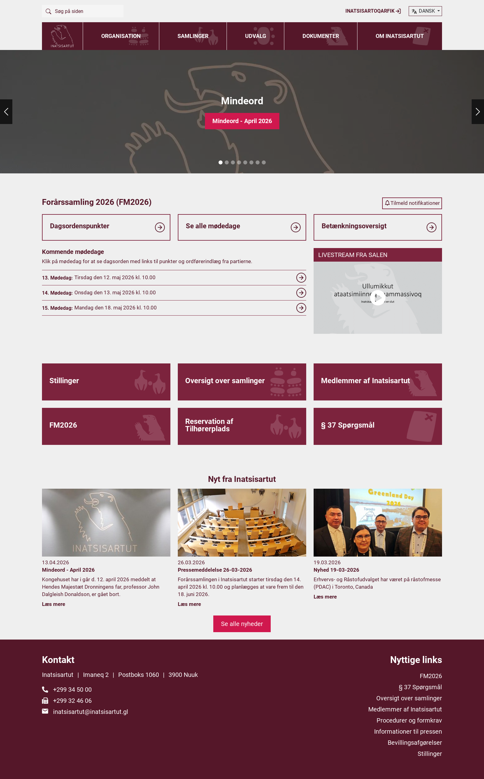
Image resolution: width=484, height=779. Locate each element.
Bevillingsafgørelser (415, 742)
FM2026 (431, 676)
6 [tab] (251, 163)
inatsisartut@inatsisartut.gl (90, 711)
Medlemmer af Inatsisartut (405, 709)
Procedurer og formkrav (409, 720)
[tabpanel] (242, 111)
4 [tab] (239, 163)
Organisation (121, 36)
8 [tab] (264, 163)
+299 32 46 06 (72, 700)
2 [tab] (226, 163)
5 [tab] (245, 163)
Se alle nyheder (242, 624)
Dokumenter (320, 36)
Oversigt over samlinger (409, 698)
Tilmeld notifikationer (412, 203)
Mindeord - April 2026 (242, 121)
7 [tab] (257, 163)
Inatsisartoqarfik (373, 11)
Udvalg (255, 36)
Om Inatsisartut (400, 36)
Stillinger (430, 753)
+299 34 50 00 (72, 689)
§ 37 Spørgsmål (420, 687)
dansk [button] (423, 11)
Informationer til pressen (408, 731)
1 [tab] (220, 163)
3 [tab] (233, 163)
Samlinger (192, 36)
